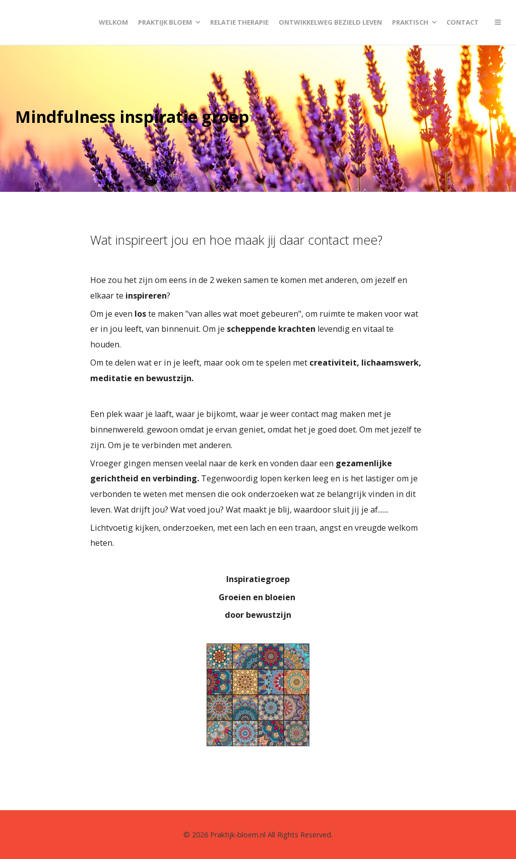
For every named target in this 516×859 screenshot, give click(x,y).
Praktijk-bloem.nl (238, 834)
